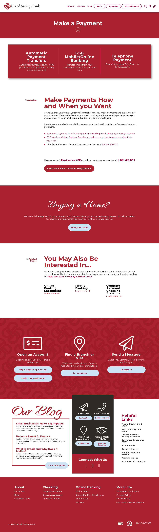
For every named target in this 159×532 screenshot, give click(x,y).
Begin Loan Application (33, 378)
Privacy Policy (123, 495)
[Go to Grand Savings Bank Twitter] (86, 466)
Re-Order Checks (51, 498)
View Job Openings (102, 444)
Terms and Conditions (127, 491)
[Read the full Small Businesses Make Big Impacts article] (40, 427)
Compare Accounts (52, 491)
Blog (16, 495)
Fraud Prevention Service (131, 453)
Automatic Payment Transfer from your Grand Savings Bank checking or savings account (91, 133)
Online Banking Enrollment (90, 495)
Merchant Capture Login (131, 430)
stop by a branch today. (79, 277)
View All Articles (56, 465)
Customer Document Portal (133, 441)
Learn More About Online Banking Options (69, 168)
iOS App (80, 502)
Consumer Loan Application (130, 502)
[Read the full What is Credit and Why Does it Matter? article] (40, 453)
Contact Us (126, 370)
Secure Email (123, 498)
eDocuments (128, 445)
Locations (19, 491)
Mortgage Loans (79, 227)
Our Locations (79, 373)
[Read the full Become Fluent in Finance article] (40, 439)
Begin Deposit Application (33, 370)
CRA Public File (22, 498)
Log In (99, 6)
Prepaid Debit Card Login (132, 425)
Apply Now (113, 6)
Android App (82, 498)
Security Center (130, 449)
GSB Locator (83, 443)
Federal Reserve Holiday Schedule (131, 436)
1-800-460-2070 (110, 144)
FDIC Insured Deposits (133, 461)
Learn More (51, 293)
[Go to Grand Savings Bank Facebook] (93, 466)
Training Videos (130, 458)
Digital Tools (82, 491)
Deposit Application (53, 495)
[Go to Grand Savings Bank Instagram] (99, 466)
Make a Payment (132, 6)
